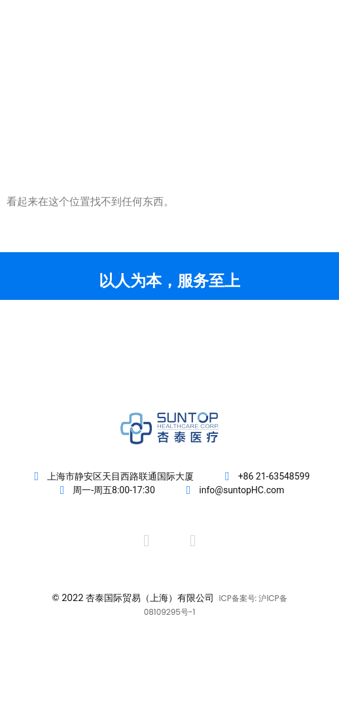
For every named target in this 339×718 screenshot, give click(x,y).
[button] (307, 59)
